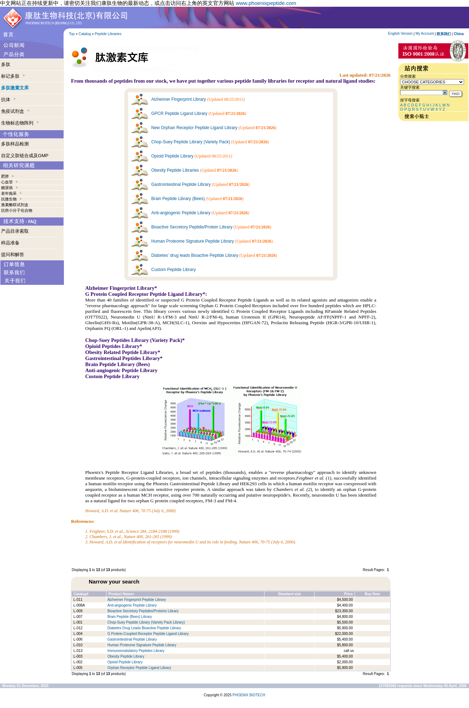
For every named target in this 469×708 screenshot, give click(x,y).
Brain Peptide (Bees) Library (129, 617)
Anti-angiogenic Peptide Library (181, 212)
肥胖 (5, 176)
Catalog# (80, 594)
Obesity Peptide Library (126, 656)
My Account (424, 33)
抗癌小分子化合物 (16, 210)
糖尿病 (7, 188)
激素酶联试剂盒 (14, 205)
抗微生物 (9, 199)
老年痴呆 (9, 193)
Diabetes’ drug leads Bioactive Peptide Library (194, 255)
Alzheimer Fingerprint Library (178, 99)
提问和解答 (12, 254)
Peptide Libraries (108, 34)
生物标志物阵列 (20, 123)
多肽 (5, 64)
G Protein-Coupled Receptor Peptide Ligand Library (148, 634)
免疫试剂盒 (15, 111)
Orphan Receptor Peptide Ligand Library (139, 668)
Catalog (84, 34)
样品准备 (10, 242)
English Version (400, 33)
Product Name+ (121, 594)
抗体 (8, 99)
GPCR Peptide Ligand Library (179, 113)
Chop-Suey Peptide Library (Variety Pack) (190, 141)
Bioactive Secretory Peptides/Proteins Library (143, 611)
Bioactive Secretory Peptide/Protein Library (192, 227)
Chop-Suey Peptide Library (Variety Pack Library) (146, 622)
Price (348, 594)
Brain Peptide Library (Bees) (178, 198)
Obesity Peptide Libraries (175, 170)
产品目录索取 (15, 231)
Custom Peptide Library (173, 269)
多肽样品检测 (15, 143)
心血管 (7, 182)
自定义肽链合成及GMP (25, 155)
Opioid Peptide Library (172, 156)
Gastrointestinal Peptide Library (181, 184)
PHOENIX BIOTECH (249, 695)
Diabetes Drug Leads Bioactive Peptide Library (144, 628)
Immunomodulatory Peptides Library (135, 651)
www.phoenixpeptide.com (266, 3)
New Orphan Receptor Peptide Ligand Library (194, 127)
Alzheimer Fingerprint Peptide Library (136, 600)
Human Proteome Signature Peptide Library (192, 241)
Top (72, 34)
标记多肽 (13, 76)
